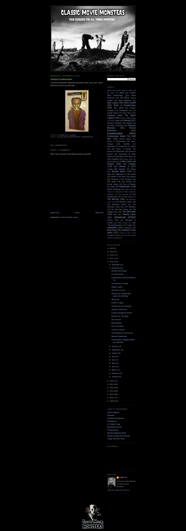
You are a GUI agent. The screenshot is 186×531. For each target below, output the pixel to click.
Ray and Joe (116, 320)
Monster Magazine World (116, 433)
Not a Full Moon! (117, 326)
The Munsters (130, 207)
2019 (112, 252)
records (121, 233)
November (116, 268)
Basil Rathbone (125, 100)
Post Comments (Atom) (69, 217)
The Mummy (113, 199)
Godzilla (126, 144)
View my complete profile (118, 490)
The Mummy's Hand (116, 204)
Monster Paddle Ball (118, 336)
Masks (133, 169)
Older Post (99, 213)
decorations (74, 137)
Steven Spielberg (113, 189)
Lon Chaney (129, 164)
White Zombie (122, 223)
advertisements (116, 225)
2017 (112, 258)
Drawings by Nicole (114, 427)
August (115, 353)
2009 (112, 401)
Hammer (123, 146)
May (113, 363)
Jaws (130, 156)
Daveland (110, 415)
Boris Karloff (130, 103)
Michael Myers (119, 171)
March (114, 370)
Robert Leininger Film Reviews (118, 436)
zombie (116, 238)
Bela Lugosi (112, 103)
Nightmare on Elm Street (126, 174)
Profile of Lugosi (117, 303)
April (114, 367)
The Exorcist (123, 194)
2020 (112, 248)
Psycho (133, 177)
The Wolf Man (129, 212)
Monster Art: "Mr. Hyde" (120, 316)
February (115, 373)
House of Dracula (123, 149)
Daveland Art (112, 421)
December (116, 265)
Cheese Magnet (113, 412)
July (113, 356)
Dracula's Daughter (114, 123)
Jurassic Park (127, 159)
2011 (112, 394)
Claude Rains (112, 113)
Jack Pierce (120, 156)
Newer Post (54, 213)
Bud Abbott (118, 108)
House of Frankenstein (116, 151)
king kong (111, 230)
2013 (112, 388)
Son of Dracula (129, 184)
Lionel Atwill (111, 161)
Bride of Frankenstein (125, 105)
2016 (112, 262)
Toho (115, 214)
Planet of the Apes (118, 177)
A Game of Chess (118, 330)
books (129, 225)
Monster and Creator (119, 271)
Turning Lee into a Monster (121, 306)
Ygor (134, 223)
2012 (112, 391)
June (114, 360)
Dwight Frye (131, 123)
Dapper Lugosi (116, 287)
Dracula (126, 120)
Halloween (111, 146)
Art (121, 98)
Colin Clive (126, 113)
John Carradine (113, 159)
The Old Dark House (119, 209)
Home (77, 213)
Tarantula (118, 192)
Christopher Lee (125, 110)
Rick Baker (111, 182)
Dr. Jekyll (116, 121)
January (115, 377)
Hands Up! (115, 299)
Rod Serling (126, 182)
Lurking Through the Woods (121, 313)
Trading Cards (129, 214)
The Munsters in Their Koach (122, 333)
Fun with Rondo (117, 274)
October (115, 346)
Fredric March (125, 139)
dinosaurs (127, 228)
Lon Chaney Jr (121, 166)
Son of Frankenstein (120, 186)
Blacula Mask (116, 323)
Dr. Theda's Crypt (113, 424)
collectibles (62, 137)
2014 (112, 384)
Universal (119, 217)
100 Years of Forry (118, 290)
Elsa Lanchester (117, 126)
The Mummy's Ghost (124, 202)
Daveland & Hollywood (115, 418)
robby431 (123, 477)
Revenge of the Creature (121, 179)
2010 (112, 398)
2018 (112, 255)
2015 (112, 381)
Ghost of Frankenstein (116, 141)
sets (128, 233)
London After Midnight (116, 169)
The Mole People (127, 197)
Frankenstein (87, 137)
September (116, 350)
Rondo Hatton (112, 184)
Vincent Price (113, 220)
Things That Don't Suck (116, 439)
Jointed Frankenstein (119, 309)
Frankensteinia (112, 430)
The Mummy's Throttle (119, 283)
